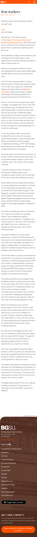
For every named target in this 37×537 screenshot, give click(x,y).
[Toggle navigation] (34, 2)
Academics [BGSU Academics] (4, 452)
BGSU (2, 14)
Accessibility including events (11, 449)
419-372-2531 (7, 439)
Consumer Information (8, 463)
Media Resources (7, 481)
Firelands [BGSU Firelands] (4, 474)
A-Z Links (4, 456)
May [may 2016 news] (14, 14)
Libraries (4, 477)
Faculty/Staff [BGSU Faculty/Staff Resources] (5, 470)
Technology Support (8, 492)
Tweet (3, 30)
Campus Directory (7, 459)
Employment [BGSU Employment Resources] (5, 467)
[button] (13, 1)
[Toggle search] (29, 2)
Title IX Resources (7, 495)
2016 (10, 14)
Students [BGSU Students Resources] (4, 488)
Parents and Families (8, 485)
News (6, 14)
